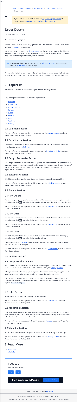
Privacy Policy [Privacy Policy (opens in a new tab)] (33, 399)
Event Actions (53, 206)
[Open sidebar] (6, 17)
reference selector (48, 63)
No (18, 372)
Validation (11, 121)
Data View (12, 349)
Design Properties (14, 107)
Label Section (52, 300)
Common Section (53, 133)
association (21, 65)
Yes (11, 372)
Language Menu (57, 268)
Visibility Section (53, 336)
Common (11, 102)
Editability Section (54, 183)
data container (34, 51)
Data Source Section (53, 151)
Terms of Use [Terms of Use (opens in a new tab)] (23, 399)
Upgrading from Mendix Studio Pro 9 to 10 (40, 21)
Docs (14, 8)
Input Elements (57, 8)
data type (17, 47)
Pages (48, 8)
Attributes (12, 352)
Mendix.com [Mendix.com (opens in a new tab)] (13, 399)
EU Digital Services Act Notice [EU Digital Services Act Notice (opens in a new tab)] (48, 399)
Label (10, 118)
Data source (12, 104)
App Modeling (38, 8)
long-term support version (51, 19)
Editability (11, 110)
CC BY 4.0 (49, 391)
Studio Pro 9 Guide (24, 8)
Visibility (11, 123)
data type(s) (26, 147)
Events (10, 113)
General (11, 115)
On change (24, 242)
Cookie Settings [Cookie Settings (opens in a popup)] (64, 399)
